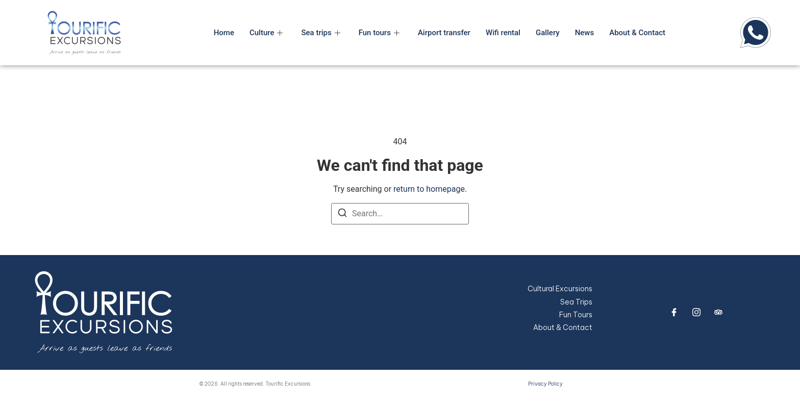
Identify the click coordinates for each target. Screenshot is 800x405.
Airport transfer (444, 32)
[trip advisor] (718, 312)
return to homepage (429, 189)
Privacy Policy (545, 384)
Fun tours (379, 32)
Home (224, 32)
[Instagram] (696, 312)
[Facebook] (674, 312)
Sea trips (320, 32)
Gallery (548, 32)
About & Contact (637, 32)
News (584, 32)
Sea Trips (576, 302)
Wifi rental (503, 32)
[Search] (342, 214)
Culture (266, 32)
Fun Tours (575, 314)
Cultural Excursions (560, 288)
